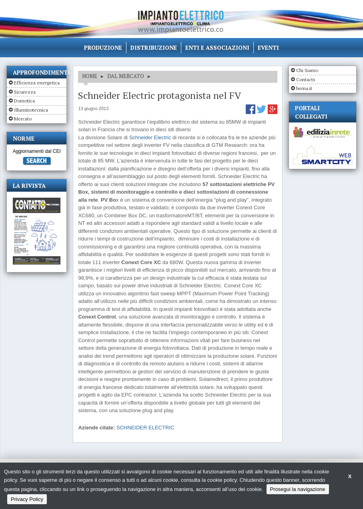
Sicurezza (25, 92)
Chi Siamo (307, 70)
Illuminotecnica (31, 110)
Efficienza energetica (37, 83)
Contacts (305, 79)
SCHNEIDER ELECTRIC (145, 428)
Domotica (24, 101)
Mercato (23, 119)
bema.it (304, 88)
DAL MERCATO (125, 76)
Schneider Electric (150, 137)
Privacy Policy (27, 499)
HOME (89, 76)
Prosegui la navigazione (297, 489)
